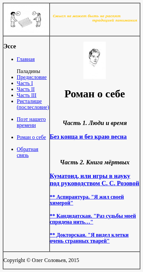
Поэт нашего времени (31, 122)
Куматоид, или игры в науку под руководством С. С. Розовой (94, 179)
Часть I (25, 83)
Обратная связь (27, 152)
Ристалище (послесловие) (33, 104)
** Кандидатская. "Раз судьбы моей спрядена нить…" (93, 219)
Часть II (26, 89)
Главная (26, 59)
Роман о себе (31, 137)
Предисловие (32, 77)
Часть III (27, 95)
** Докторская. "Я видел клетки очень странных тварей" (89, 238)
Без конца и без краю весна (88, 136)
